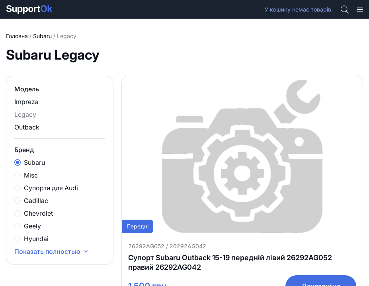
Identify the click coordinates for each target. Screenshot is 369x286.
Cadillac (31, 201)
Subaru (42, 36)
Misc (26, 175)
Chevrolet (33, 213)
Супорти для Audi (46, 188)
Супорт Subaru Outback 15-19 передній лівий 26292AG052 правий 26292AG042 (230, 262)
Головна (17, 36)
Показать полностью (52, 251)
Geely (27, 226)
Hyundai (31, 239)
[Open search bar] (345, 9)
